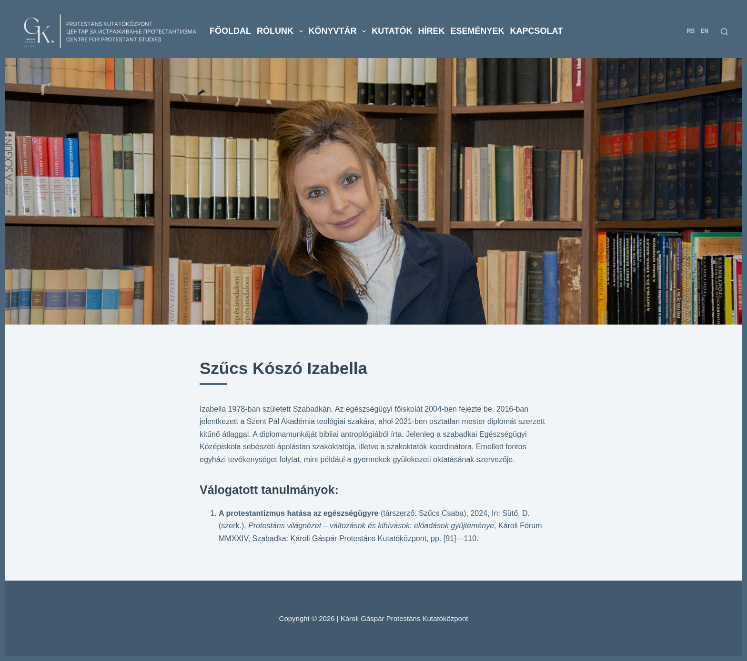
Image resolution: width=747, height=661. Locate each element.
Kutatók (392, 31)
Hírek (431, 31)
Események (478, 31)
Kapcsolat (536, 31)
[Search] (724, 31)
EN (704, 31)
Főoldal (230, 31)
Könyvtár (339, 31)
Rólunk (281, 31)
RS (691, 31)
